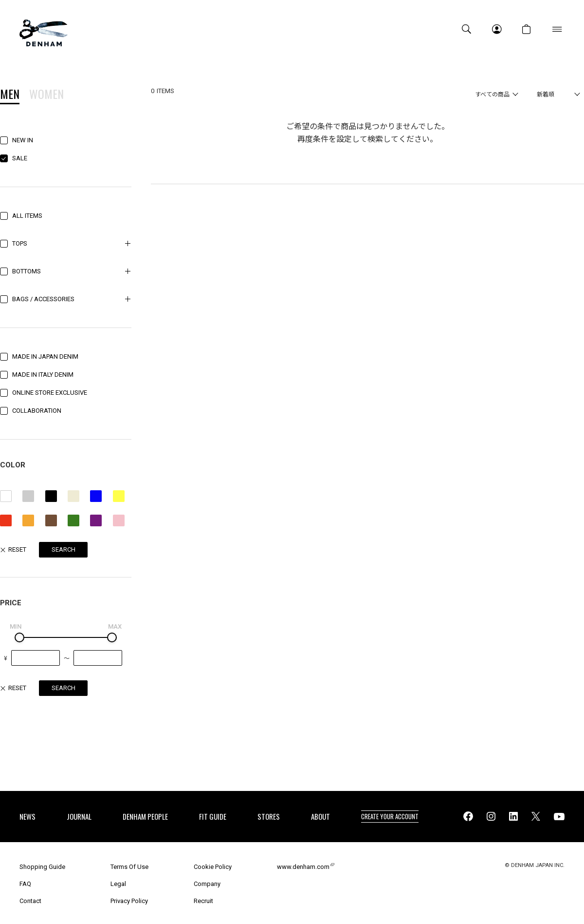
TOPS (19, 243)
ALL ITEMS (27, 215)
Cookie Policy (213, 866)
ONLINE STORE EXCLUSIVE (49, 392)
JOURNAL (79, 816)
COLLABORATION (36, 410)
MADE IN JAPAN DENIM (45, 356)
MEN (9, 95)
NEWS (27, 816)
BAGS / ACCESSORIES (43, 299)
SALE (19, 158)
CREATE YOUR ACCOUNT (390, 816)
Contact (30, 901)
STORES (268, 816)
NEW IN (22, 140)
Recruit (203, 901)
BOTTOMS (26, 271)
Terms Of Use (129, 866)
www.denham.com (303, 866)
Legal (118, 883)
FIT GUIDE (212, 816)
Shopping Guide (42, 866)
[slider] (19, 637)
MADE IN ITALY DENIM (42, 374)
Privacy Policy (129, 901)
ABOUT (320, 816)
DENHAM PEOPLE (145, 816)
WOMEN (46, 95)
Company (207, 883)
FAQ (25, 883)
